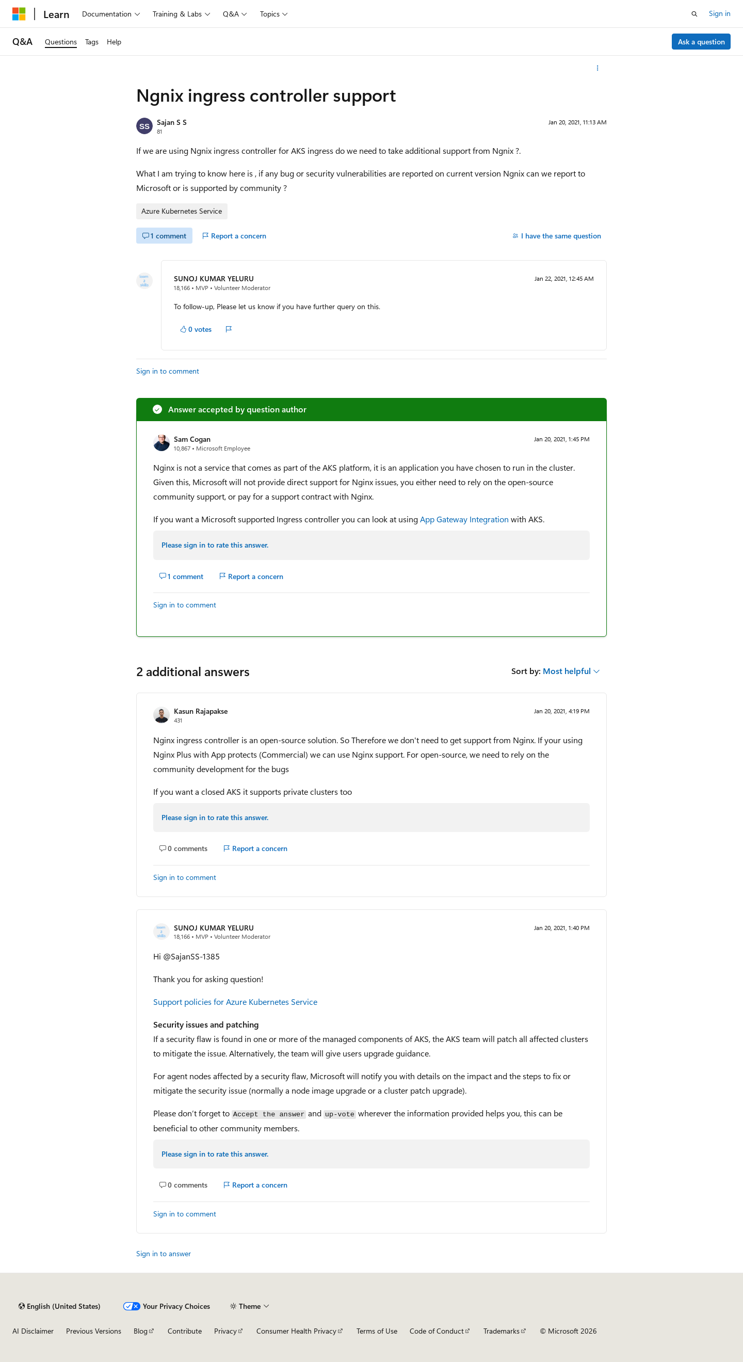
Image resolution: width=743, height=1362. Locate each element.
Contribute (185, 1331)
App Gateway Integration (464, 519)
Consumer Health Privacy (296, 1331)
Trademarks (501, 1331)
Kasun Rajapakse (201, 711)
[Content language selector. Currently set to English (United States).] (59, 1306)
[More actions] (598, 68)
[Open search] (694, 14)
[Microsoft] (19, 14)
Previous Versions (93, 1331)
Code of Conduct (437, 1331)
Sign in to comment (167, 371)
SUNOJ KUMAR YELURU (214, 278)
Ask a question (701, 41)
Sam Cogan (192, 439)
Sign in (720, 13)
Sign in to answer (163, 1253)
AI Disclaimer (33, 1331)
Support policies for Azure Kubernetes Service (235, 1001)
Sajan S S (172, 122)
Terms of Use (377, 1331)
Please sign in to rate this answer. (214, 545)
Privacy (225, 1331)
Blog (141, 1331)
